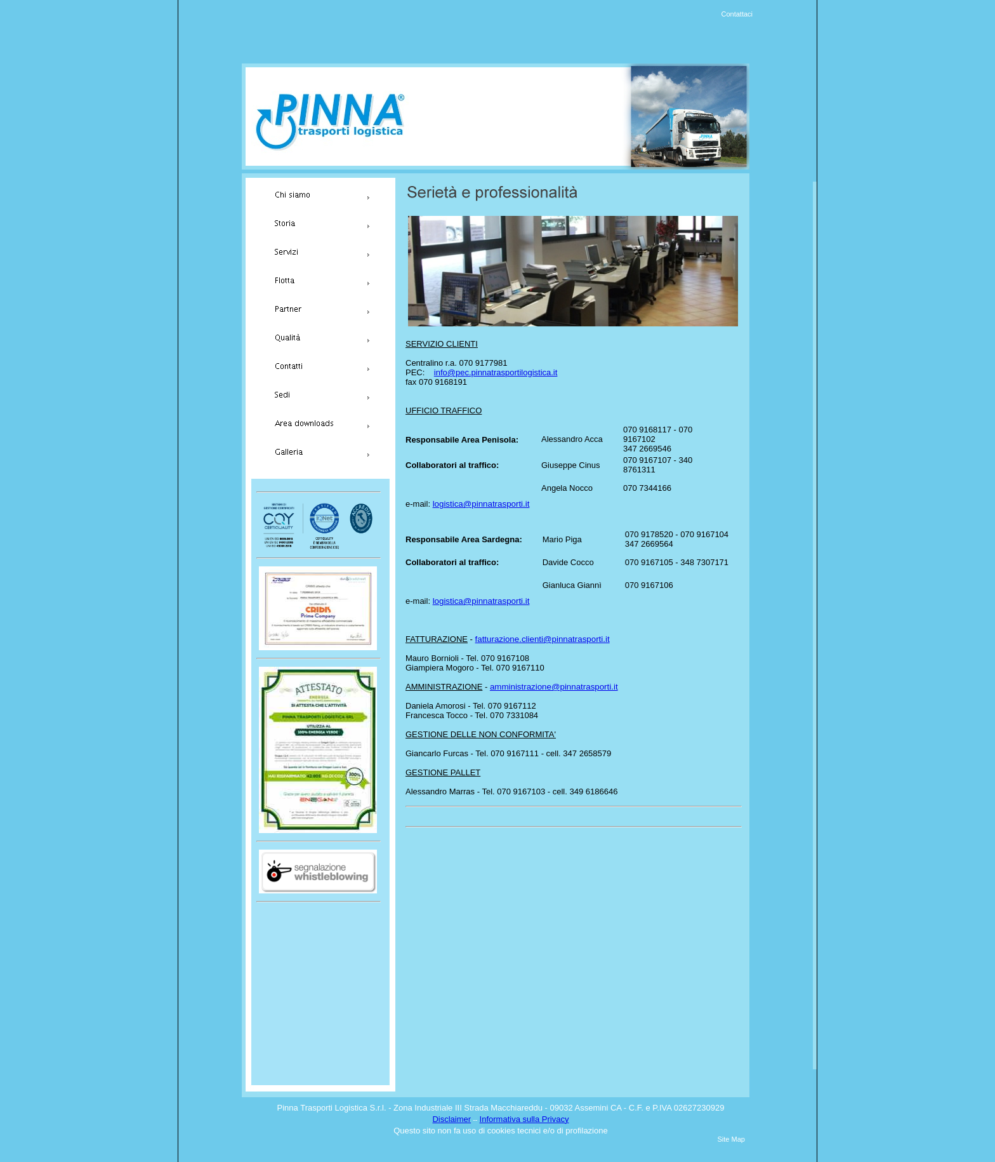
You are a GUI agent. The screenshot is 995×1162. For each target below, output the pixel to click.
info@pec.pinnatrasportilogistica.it (496, 372)
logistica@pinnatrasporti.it (481, 504)
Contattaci (737, 14)
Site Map (731, 1139)
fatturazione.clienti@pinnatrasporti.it (542, 639)
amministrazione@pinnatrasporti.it (554, 686)
